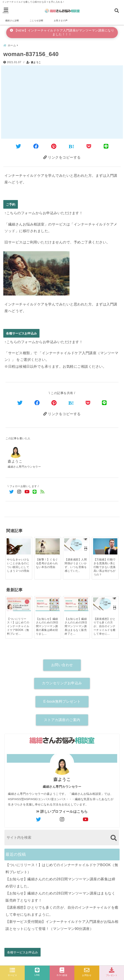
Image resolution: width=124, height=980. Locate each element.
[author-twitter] (38, 819)
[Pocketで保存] (88, 403)
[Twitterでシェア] (18, 146)
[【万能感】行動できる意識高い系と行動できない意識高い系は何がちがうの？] (105, 546)
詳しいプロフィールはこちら (62, 811)
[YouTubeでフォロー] (27, 491)
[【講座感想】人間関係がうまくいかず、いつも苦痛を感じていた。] (76, 544)
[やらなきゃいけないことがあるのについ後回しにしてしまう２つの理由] (19, 546)
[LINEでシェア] (106, 146)
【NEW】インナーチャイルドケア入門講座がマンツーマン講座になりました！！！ (62, 32)
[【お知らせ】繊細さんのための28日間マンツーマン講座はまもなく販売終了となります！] (76, 604)
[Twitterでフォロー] (11, 491)
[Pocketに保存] (88, 146)
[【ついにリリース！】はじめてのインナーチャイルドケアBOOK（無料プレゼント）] (19, 604)
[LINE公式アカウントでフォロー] (35, 491)
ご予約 (10, 204)
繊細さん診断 (12, 20)
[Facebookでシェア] (36, 146)
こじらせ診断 (36, 20)
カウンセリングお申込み (62, 683)
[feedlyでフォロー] (42, 491)
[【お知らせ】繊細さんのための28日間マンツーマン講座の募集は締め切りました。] (48, 604)
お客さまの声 (61, 20)
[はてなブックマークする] (71, 146)
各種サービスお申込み (21, 333)
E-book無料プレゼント (62, 701)
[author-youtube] (85, 819)
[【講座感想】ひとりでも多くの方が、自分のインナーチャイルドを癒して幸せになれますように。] (105, 603)
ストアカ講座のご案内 (62, 720)
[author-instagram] (62, 819)
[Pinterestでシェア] (53, 146)
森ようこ (36, 62)
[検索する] (113, 838)
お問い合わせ (62, 665)
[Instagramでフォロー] (19, 491)
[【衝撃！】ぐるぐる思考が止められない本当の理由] (48, 546)
